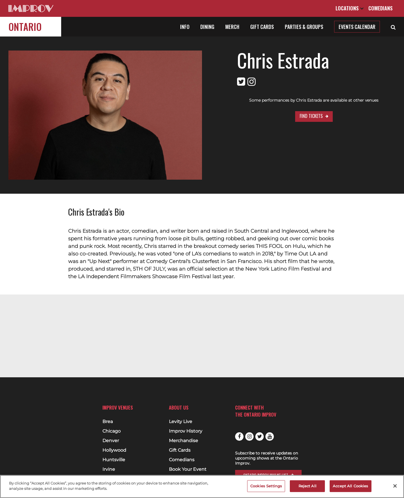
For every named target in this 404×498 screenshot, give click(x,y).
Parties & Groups (304, 26)
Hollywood (114, 450)
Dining (207, 26)
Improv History (185, 431)
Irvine (108, 469)
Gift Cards (262, 26)
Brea (107, 421)
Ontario (25, 26)
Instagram (249, 436)
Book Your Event (187, 469)
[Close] (395, 486)
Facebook (239, 436)
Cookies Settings (266, 486)
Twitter (259, 436)
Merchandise (183, 440)
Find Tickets (311, 116)
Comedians (380, 8)
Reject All (307, 486)
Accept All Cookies (350, 486)
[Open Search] (393, 26)
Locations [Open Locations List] (350, 8)
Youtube (269, 436)
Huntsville (113, 460)
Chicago (111, 431)
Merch (232, 26)
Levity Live (180, 421)
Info (184, 26)
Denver (110, 440)
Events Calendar (357, 26)
